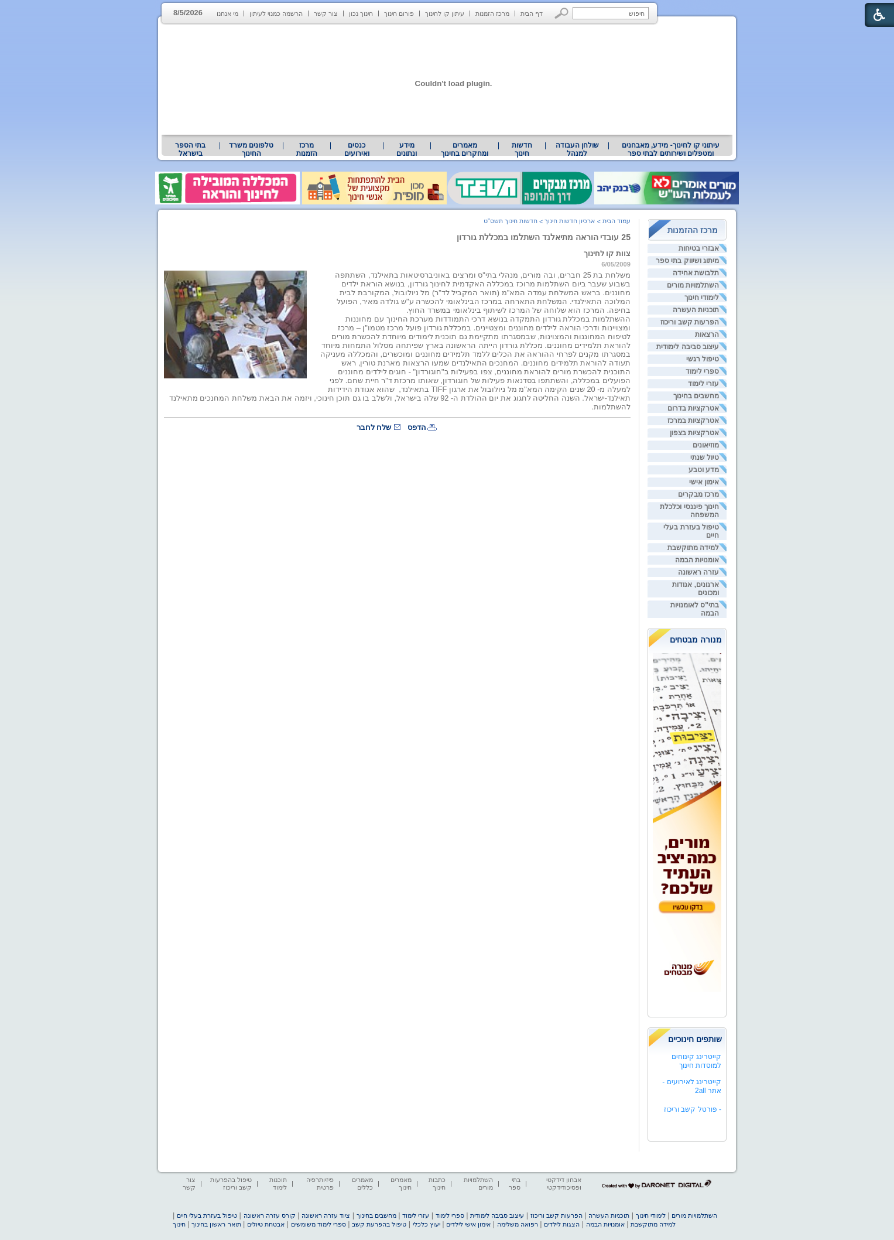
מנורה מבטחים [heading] (696, 639)
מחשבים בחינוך (696, 396)
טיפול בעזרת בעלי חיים (207, 1215)
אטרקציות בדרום (693, 408)
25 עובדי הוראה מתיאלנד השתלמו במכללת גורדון (544, 237)
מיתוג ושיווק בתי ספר (687, 261)
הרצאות (707, 334)
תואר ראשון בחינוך (216, 1224)
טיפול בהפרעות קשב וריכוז (231, 1183)
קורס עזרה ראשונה (270, 1215)
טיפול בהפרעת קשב (379, 1224)
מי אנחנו (227, 13)
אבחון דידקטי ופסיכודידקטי (563, 1183)
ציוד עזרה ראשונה (326, 1215)
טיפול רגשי (702, 359)
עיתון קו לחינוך (444, 13)
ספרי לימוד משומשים (318, 1224)
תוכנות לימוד (278, 1183)
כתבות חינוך (437, 1183)
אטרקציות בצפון (694, 433)
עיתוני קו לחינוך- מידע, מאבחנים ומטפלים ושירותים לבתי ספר (671, 149)
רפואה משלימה (517, 1224)
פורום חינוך (399, 13)
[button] (562, 13)
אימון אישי (704, 482)
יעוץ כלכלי (426, 1224)
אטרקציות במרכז (693, 420)
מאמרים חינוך (401, 1183)
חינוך (179, 1224)
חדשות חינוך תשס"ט (510, 220)
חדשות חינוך (522, 149)
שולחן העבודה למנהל (577, 149)
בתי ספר (514, 1183)
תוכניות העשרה (696, 310)
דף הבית (531, 13)
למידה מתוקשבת (693, 548)
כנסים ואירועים (356, 149)
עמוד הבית (616, 220)
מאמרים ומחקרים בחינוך (464, 149)
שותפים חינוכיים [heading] (695, 1039)
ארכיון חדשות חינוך (569, 220)
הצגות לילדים (562, 1224)
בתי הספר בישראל (190, 149)
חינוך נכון (361, 13)
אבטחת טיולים (266, 1224)
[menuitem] (670, 149)
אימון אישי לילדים (468, 1224)
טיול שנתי (704, 457)
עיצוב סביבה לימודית (687, 347)
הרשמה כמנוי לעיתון (276, 13)
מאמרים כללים (362, 1183)
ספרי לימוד (702, 371)
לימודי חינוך (701, 297)
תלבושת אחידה (696, 273)
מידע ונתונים (406, 149)
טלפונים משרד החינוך (251, 149)
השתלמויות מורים (693, 285)
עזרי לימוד (703, 384)
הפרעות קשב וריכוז (689, 322)
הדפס (416, 427)
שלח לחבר (374, 427)
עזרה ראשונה (698, 572)
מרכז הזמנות (492, 13)
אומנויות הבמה (697, 560)
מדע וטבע (704, 470)
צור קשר (326, 13)
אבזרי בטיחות (699, 248)
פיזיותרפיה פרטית (320, 1183)
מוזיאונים (706, 445)
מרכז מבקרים (698, 494)
